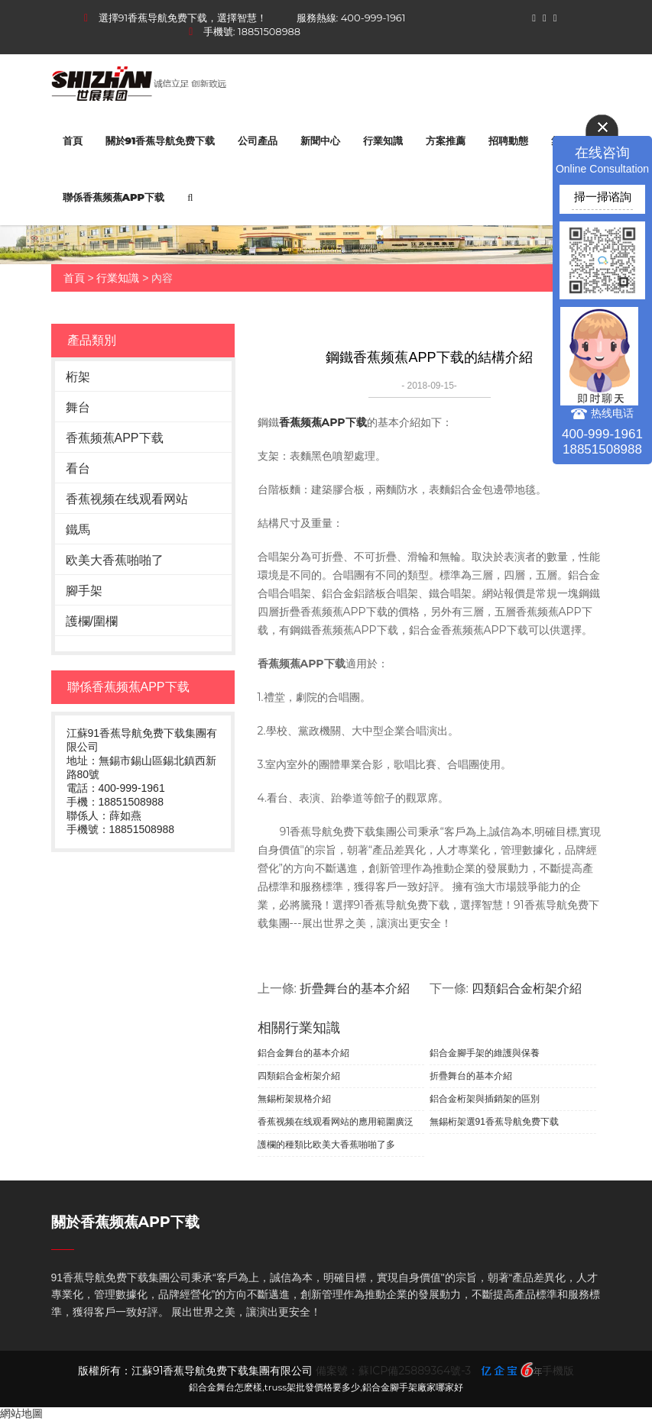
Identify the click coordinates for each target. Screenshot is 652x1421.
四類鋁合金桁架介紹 (527, 988)
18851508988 (269, 31)
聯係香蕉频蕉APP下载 (114, 197)
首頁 (73, 140)
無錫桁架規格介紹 (294, 1098)
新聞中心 (320, 140)
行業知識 (383, 140)
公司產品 (257, 140)
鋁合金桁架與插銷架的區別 (485, 1098)
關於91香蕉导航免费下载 (160, 140)
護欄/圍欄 (92, 621)
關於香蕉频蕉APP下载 (125, 1222)
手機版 (558, 1370)
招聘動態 (508, 140)
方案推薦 (445, 140)
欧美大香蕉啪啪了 (115, 560)
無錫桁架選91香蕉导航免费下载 (494, 1121)
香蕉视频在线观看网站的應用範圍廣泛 (336, 1121)
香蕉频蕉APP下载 (115, 437)
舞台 (78, 407)
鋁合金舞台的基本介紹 (303, 1053)
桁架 (78, 376)
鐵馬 (78, 529)
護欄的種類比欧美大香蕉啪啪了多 (326, 1144)
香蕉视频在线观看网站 (127, 499)
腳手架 (84, 590)
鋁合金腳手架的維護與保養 (485, 1053)
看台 (78, 468)
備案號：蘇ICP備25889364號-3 (393, 1370)
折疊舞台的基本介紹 (355, 988)
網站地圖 (21, 1413)
